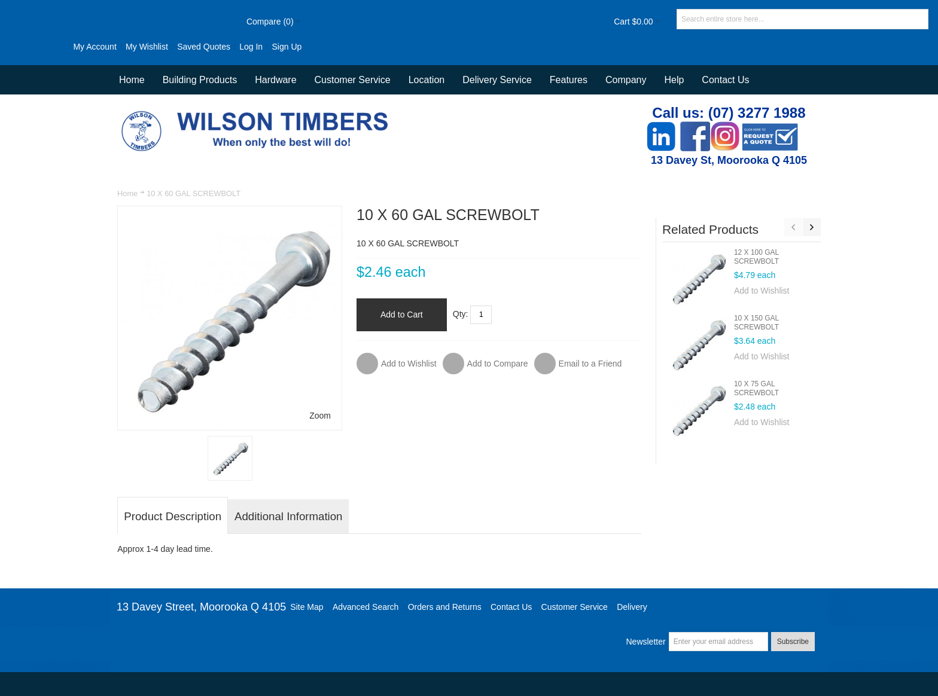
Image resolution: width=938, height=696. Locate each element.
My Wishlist (147, 46)
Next (812, 227)
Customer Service (574, 607)
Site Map (306, 607)
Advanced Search (366, 607)
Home (127, 193)
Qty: (460, 314)
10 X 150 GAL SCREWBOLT (756, 322)
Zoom (320, 415)
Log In (251, 46)
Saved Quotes (203, 46)
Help (674, 80)
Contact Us (725, 80)
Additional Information (288, 516)
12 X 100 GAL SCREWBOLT (756, 256)
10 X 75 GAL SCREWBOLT (756, 388)
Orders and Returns (445, 607)
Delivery (632, 607)
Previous (793, 227)
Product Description (172, 516)
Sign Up (287, 46)
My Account (94, 46)
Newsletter (645, 641)
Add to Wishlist (762, 290)
